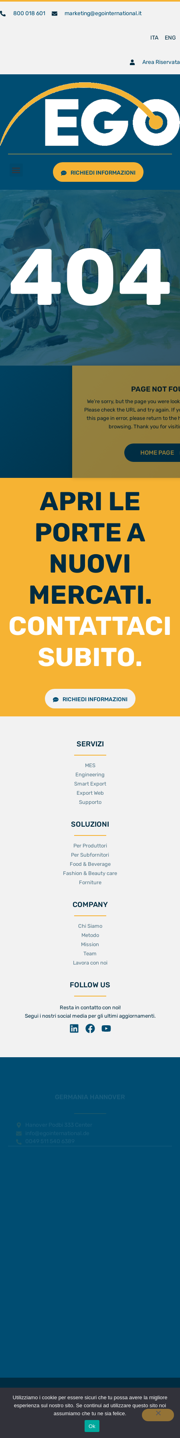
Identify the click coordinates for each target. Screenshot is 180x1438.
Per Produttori (90, 846)
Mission (90, 944)
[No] (158, 1415)
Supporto (90, 802)
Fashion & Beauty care (90, 873)
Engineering (90, 775)
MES (90, 765)
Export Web (90, 793)
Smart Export (90, 784)
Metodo (90, 935)
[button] (16, 170)
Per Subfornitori (90, 855)
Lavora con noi (90, 963)
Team (90, 954)
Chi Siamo (90, 926)
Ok (92, 1426)
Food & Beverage (90, 864)
